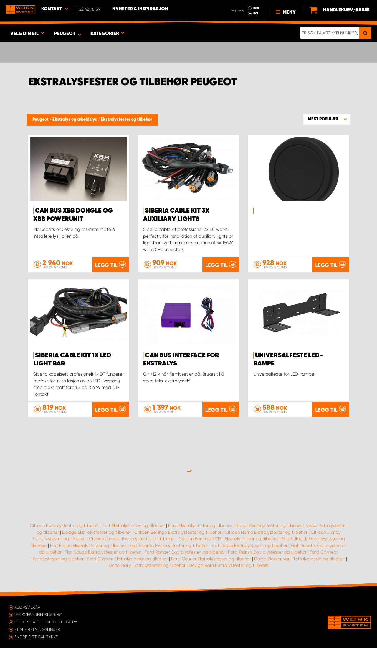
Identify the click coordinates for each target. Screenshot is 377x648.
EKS (255, 13)
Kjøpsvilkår (27, 607)
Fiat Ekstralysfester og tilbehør (133, 525)
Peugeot (40, 119)
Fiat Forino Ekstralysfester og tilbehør (88, 545)
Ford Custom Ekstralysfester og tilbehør (127, 559)
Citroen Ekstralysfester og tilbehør (64, 525)
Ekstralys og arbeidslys (75, 119)
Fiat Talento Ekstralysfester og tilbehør (168, 545)
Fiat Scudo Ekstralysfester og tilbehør (103, 552)
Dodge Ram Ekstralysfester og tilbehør (228, 565)
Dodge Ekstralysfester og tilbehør (96, 532)
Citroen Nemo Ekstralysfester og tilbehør (266, 532)
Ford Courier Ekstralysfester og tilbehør (211, 559)
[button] (326, 119)
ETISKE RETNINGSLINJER (37, 629)
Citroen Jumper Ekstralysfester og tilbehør (132, 538)
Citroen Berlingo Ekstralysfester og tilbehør (177, 532)
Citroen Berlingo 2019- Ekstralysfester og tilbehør (228, 538)
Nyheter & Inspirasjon (140, 9)
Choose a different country (45, 622)
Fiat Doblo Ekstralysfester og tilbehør (249, 545)
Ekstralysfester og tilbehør (126, 119)
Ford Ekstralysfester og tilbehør (200, 525)
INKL (256, 8)
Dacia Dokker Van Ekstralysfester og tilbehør (299, 559)
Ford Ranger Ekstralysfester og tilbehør (185, 552)
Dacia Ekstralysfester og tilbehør (268, 525)
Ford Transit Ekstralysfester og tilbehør (267, 552)
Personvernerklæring (38, 614)
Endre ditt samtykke (36, 636)
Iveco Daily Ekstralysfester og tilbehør (147, 565)
